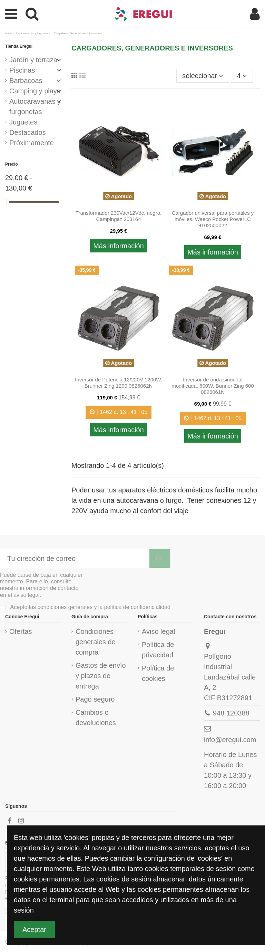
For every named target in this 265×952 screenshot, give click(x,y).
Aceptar (34, 929)
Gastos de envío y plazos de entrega (101, 676)
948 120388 (231, 713)
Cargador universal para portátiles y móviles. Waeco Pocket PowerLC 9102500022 (213, 219)
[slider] (7, 202)
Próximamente (31, 143)
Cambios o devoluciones (96, 718)
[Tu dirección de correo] (74, 558)
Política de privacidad (158, 650)
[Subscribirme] (159, 558)
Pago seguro (95, 699)
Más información (118, 246)
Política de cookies (158, 673)
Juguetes (23, 122)
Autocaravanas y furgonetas (35, 106)
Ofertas (20, 631)
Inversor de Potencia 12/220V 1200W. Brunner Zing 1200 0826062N (118, 383)
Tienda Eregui (18, 46)
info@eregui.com (230, 739)
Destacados (27, 132)
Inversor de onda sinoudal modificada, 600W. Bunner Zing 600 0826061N (212, 386)
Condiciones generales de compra (96, 642)
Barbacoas (25, 80)
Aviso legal (158, 631)
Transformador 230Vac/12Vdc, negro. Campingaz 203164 (118, 216)
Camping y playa (35, 91)
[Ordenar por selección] (202, 76)
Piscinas (22, 70)
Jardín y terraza (33, 60)
